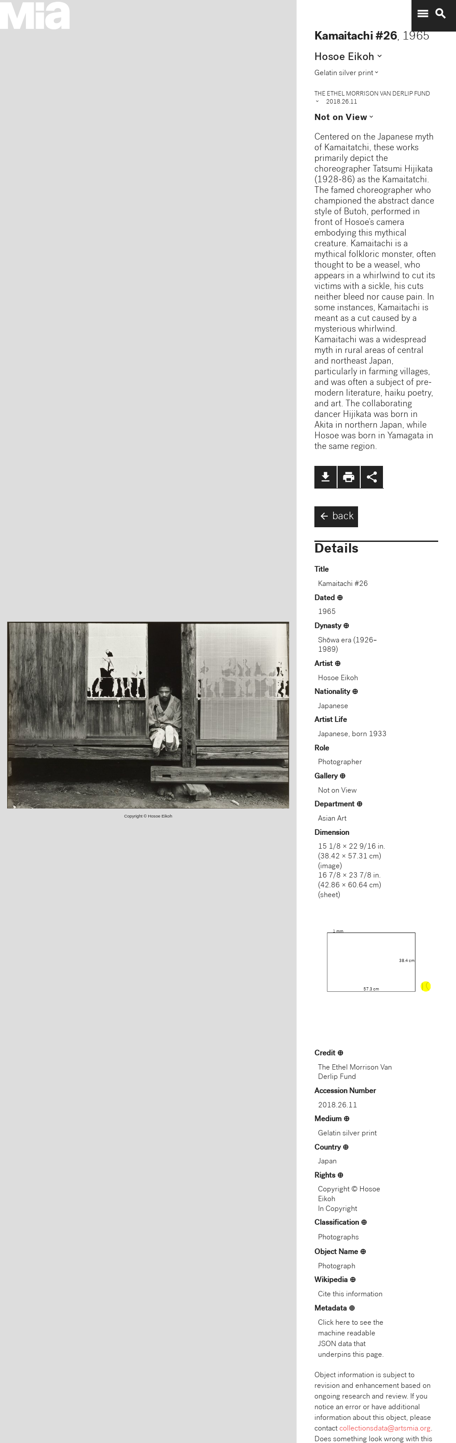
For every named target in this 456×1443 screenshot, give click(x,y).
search (440, 13)
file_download (325, 477)
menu (422, 13)
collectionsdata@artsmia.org (385, 1429)
